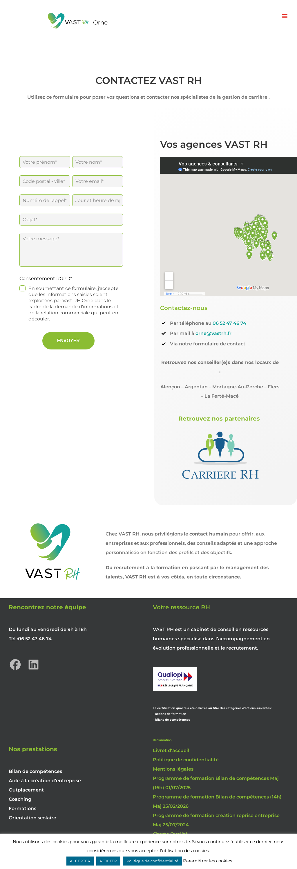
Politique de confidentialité (186, 759)
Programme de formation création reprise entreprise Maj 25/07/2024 (216, 820)
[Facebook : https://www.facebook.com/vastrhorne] (15, 664)
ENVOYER (68, 340)
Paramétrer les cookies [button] (207, 860)
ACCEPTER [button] (80, 861)
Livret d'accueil (171, 750)
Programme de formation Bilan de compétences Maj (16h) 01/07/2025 (216, 783)
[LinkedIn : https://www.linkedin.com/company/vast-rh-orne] (33, 664)
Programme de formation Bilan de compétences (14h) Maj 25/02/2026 (217, 801)
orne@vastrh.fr (213, 333)
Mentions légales (173, 769)
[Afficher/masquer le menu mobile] (285, 16)
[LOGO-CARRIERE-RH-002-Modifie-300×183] (219, 429)
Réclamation (162, 740)
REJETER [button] (108, 861)
